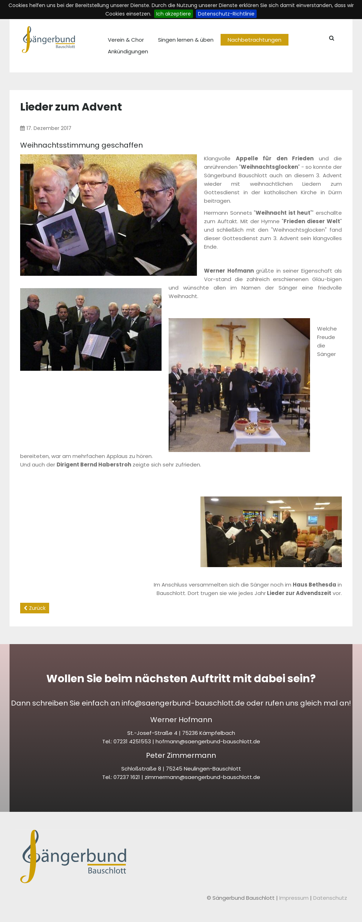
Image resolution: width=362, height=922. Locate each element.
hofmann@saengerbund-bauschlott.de (208, 741)
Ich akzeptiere (173, 13)
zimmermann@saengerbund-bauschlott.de (202, 777)
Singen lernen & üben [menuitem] (186, 39)
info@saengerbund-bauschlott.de (183, 703)
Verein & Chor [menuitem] (126, 39)
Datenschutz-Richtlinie (226, 13)
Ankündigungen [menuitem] (128, 51)
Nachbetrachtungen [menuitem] (254, 39)
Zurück (37, 608)
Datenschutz (330, 898)
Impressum (294, 898)
